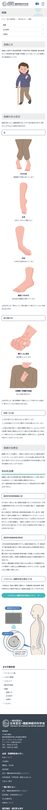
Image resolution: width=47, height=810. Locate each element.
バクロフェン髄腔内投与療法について (21, 595)
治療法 (8, 699)
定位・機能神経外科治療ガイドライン (16, 773)
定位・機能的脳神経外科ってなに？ (15, 791)
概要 (4, 25)
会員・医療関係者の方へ (12, 754)
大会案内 (5, 761)
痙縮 (6, 688)
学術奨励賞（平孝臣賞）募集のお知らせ (16, 777)
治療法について (7, 803)
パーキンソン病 (9, 673)
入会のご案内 (7, 781)
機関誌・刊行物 (7, 765)
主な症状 (9, 696)
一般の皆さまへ (22, 19)
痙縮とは (9, 692)
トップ (3, 19)
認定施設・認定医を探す (12, 808)
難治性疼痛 (8, 685)
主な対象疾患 (11, 19)
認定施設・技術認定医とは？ (12, 795)
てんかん (7, 703)
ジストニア (8, 681)
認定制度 (5, 769)
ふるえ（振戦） (9, 677)
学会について (7, 757)
